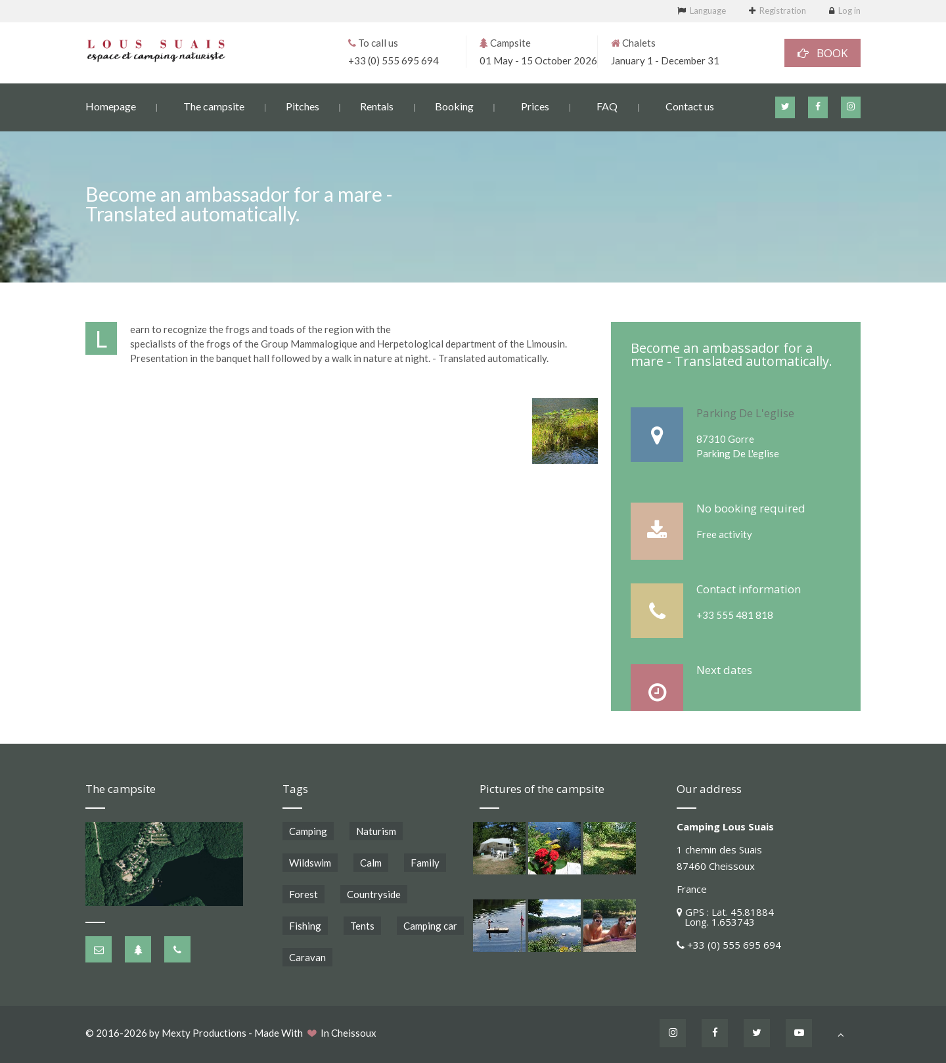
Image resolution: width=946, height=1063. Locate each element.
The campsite (213, 105)
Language (708, 10)
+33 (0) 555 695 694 (393, 60)
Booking (454, 105)
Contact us (689, 105)
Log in (849, 10)
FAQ (607, 105)
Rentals (377, 105)
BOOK (822, 52)
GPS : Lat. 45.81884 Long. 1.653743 (725, 916)
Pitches (302, 105)
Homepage (110, 105)
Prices (535, 105)
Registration (782, 10)
